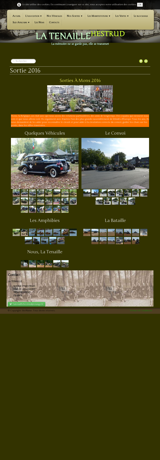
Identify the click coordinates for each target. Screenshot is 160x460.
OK (140, 4)
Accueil (16, 16)
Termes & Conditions (141, 310)
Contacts (54, 22)
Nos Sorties (74, 16)
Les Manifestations (99, 16)
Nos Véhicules (54, 16)
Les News (39, 22)
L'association (33, 16)
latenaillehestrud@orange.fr (26, 304)
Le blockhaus (141, 16)
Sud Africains (21, 22)
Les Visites (122, 16)
